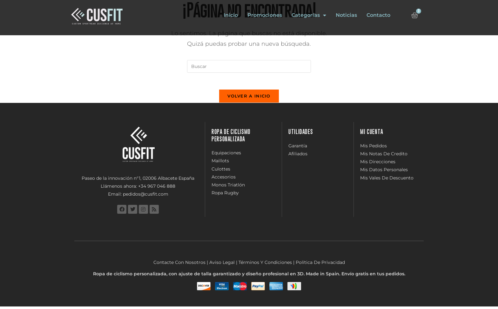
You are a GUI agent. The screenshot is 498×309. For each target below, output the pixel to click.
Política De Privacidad (320, 265)
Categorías (309, 15)
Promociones (264, 15)
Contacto (378, 15)
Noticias (346, 15)
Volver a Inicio (249, 98)
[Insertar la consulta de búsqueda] (249, 66)
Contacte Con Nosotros (179, 265)
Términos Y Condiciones (265, 265)
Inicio (231, 15)
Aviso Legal (222, 265)
